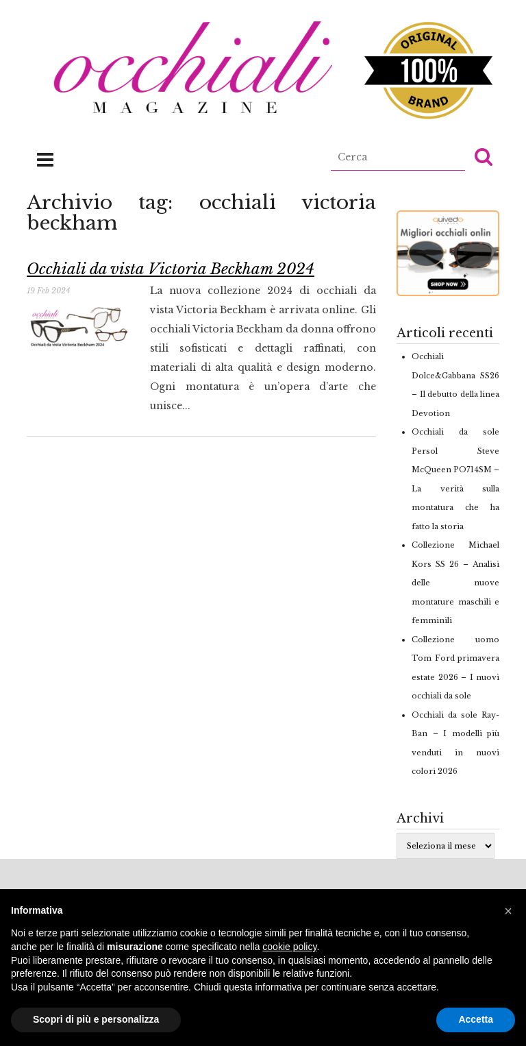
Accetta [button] (475, 1019)
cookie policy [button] (289, 946)
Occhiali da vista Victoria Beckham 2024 (170, 269)
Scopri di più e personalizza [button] (96, 1019)
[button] (483, 156)
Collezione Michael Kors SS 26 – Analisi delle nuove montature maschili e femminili (455, 582)
